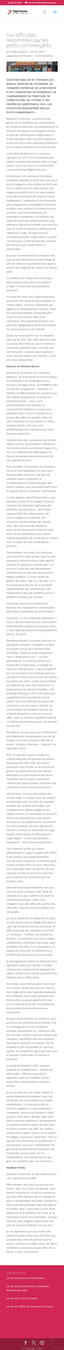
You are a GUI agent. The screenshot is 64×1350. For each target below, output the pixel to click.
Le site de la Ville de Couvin (22, 1298)
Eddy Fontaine (19, 51)
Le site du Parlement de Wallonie (25, 1278)
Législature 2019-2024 (19, 55)
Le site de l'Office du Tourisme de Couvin (29, 1306)
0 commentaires (43, 55)
